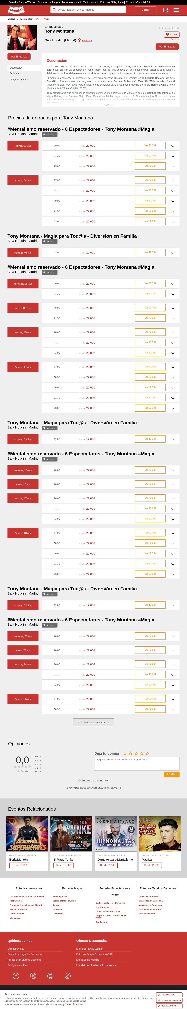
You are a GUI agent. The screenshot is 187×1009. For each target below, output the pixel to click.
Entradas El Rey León (112, 2)
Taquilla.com (14, 7)
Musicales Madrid (71, 2)
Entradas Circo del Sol (138, 2)
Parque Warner (17, 914)
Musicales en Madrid (149, 897)
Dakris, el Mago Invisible (64, 901)
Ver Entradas (167, 46)
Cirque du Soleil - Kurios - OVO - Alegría (111, 917)
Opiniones (15, 73)
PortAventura (16, 901)
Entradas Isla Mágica (48, 2)
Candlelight (101, 922)
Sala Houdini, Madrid (23, 134)
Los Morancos (102, 907)
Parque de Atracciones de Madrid (26, 905)
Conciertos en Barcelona (151, 901)
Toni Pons (57, 909)
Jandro (56, 905)
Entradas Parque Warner (22, 2)
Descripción (16, 67)
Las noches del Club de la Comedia (27, 897)
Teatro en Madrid (147, 914)
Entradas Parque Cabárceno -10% (94, 954)
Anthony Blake (60, 897)
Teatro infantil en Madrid (150, 909)
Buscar (145, 10)
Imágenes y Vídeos (20, 79)
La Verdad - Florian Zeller (108, 911)
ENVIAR (172, 774)
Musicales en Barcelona (150, 905)
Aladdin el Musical (18, 909)
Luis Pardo (58, 914)
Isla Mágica (15, 918)
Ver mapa (50, 134)
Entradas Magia (72, 888)
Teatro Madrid (90, 2)
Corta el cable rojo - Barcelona (110, 903)
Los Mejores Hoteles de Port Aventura (96, 965)
